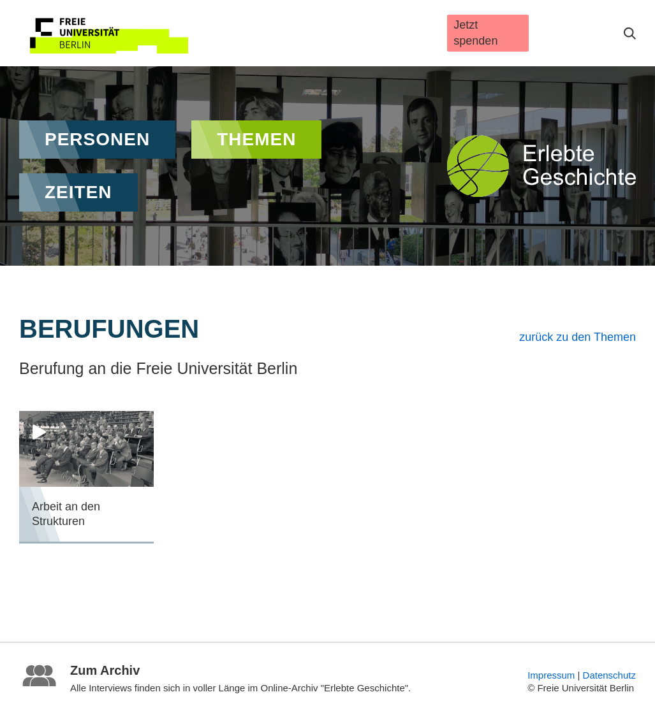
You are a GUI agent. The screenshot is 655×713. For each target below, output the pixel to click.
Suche (630, 33)
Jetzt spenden (475, 32)
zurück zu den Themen (577, 337)
